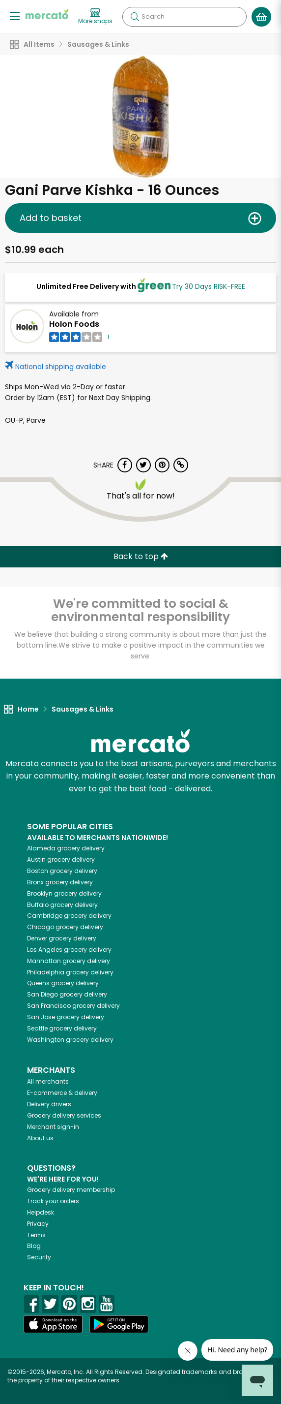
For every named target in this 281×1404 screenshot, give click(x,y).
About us (40, 1138)
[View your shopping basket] (261, 17)
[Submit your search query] (134, 17)
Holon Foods (74, 324)
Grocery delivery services (64, 1115)
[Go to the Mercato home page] (47, 14)
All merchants (48, 1081)
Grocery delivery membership (71, 1190)
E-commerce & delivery (62, 1093)
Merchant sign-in (53, 1127)
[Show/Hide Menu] (15, 15)
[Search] (184, 17)
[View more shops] (95, 16)
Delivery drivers (49, 1104)
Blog (34, 1246)
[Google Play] (118, 1324)
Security (39, 1257)
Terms (36, 1235)
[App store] (53, 1324)
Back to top (140, 556)
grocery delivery (66, 848)
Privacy (38, 1223)
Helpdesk (40, 1212)
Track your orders (53, 1201)
